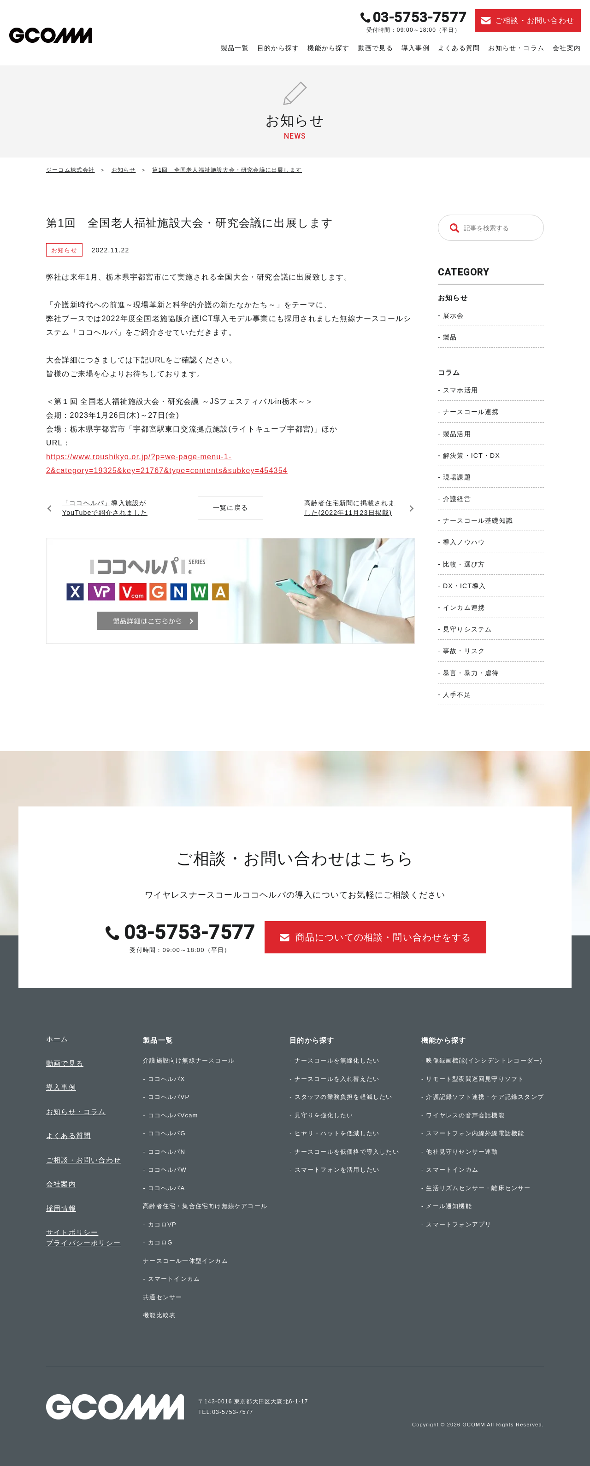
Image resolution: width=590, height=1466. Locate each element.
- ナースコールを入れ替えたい (334, 1078)
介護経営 (457, 498)
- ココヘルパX (164, 1078)
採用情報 (61, 1208)
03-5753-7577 (419, 17)
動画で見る (375, 48)
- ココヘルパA (164, 1188)
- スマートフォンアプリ (456, 1224)
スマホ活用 (460, 390)
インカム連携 (464, 607)
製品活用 (457, 434)
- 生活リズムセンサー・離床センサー (476, 1188)
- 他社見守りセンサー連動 (459, 1151)
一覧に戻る (230, 507)
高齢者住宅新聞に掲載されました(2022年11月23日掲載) (349, 507)
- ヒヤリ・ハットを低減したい (334, 1133)
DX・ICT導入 (464, 586)
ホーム (57, 1039)
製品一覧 (235, 48)
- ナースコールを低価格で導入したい (344, 1151)
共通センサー (162, 1297)
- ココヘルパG (164, 1133)
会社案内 (567, 48)
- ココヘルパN (164, 1151)
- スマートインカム (171, 1278)
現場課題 (457, 477)
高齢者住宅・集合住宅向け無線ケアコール (205, 1206)
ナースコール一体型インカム (185, 1260)
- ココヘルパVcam (170, 1115)
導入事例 (415, 48)
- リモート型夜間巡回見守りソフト (472, 1078)
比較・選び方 (464, 564)
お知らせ (453, 298)
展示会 (453, 315)
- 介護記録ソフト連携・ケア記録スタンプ (482, 1096)
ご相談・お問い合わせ (83, 1160)
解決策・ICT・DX (471, 455)
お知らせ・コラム (516, 48)
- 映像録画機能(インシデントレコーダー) (482, 1060)
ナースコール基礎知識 (478, 520)
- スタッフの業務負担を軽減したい (340, 1096)
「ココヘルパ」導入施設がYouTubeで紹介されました (105, 507)
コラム (449, 372)
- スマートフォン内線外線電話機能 (472, 1133)
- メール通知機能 (446, 1206)
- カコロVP (160, 1224)
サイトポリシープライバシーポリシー (83, 1237)
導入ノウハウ (464, 542)
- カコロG (157, 1242)
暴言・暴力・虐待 (471, 673)
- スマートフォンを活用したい (334, 1169)
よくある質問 (459, 48)
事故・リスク (464, 650)
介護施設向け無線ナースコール (189, 1060)
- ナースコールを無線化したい (334, 1060)
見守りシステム (467, 629)
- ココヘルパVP (166, 1096)
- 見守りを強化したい (321, 1115)
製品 (450, 337)
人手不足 (457, 694)
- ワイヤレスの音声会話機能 (463, 1115)
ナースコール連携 (471, 411)
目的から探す (278, 48)
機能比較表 (159, 1315)
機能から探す (328, 48)
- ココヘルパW (165, 1169)
